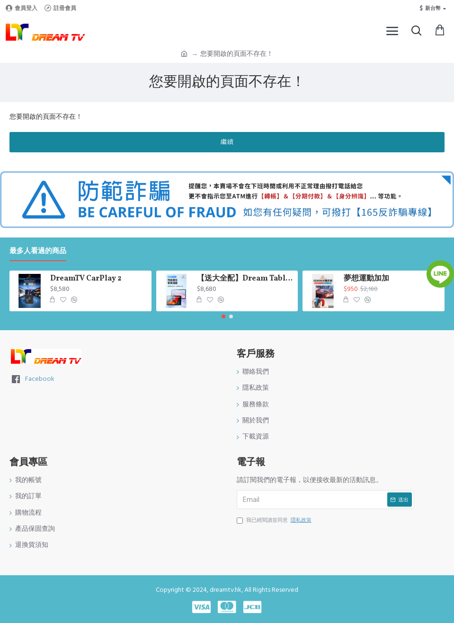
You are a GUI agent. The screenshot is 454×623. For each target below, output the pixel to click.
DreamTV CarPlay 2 (85, 279)
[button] (223, 316)
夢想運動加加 (366, 279)
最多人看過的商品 (37, 251)
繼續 (227, 142)
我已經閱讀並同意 (275, 520)
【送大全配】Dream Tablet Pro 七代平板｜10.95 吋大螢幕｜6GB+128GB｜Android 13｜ (245, 279)
